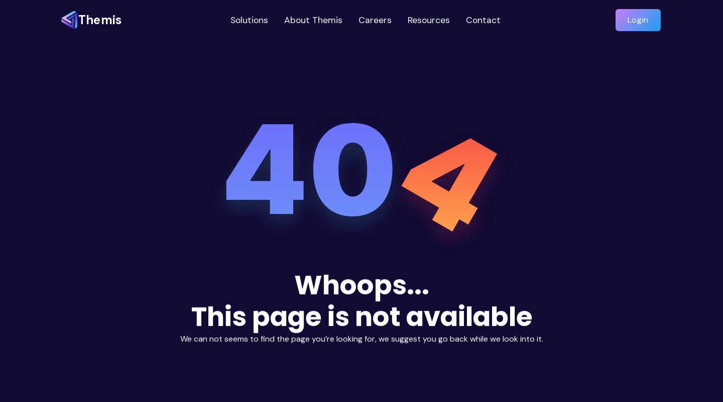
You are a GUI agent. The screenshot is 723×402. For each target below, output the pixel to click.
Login (638, 20)
